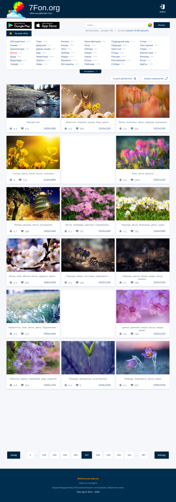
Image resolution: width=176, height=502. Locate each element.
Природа (116, 45)
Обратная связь (116, 488)
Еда (38, 52)
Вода (13, 56)
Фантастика (146, 52)
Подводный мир (120, 41)
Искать (161, 25)
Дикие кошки (43, 49)
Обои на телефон (88, 483)
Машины (66, 60)
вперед (162, 455)
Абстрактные (17, 41)
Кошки (64, 45)
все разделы (90, 71)
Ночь (87, 45)
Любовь (65, 52)
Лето (63, 49)
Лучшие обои (18, 33)
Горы (39, 41)
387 (144, 455)
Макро (64, 56)
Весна (13, 52)
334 (54, 455)
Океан (87, 56)
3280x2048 (50, 282)
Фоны (143, 60)
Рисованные (118, 60)
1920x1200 (104, 128)
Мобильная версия (88, 479)
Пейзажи (89, 64)
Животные (42, 56)
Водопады (16, 60)
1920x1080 (50, 128)
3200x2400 (104, 231)
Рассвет (115, 56)
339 (108, 455)
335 (65, 455)
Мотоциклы (67, 64)
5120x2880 (50, 179)
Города (14, 64)
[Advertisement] (88, 160)
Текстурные (146, 45)
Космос (65, 41)
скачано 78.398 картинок (137, 30)
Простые (116, 49)
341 (129, 455)
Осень (88, 60)
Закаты (40, 60)
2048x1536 (104, 385)
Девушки (41, 45)
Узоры (143, 49)
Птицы (115, 52)
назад (13, 455)
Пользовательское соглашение (90, 488)
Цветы (143, 64)
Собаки (115, 64)
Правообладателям (62, 488)
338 (98, 455)
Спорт (143, 41)
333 (44, 455)
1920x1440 (50, 231)
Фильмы (144, 56)
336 (76, 455)
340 (119, 455)
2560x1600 (50, 333)
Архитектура (17, 49)
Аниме (14, 45)
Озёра (88, 52)
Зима (39, 64)
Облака (88, 49)
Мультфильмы (92, 41)
